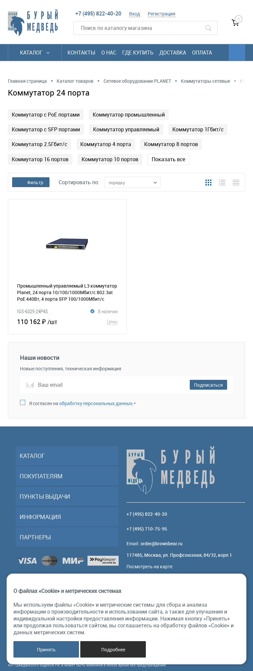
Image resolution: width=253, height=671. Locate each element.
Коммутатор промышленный (129, 114)
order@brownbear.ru (162, 543)
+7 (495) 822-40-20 (98, 13)
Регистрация (161, 14)
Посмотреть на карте (149, 566)
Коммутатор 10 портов (110, 159)
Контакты (81, 52)
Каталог (34, 52)
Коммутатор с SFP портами (46, 129)
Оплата (202, 52)
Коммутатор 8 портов (171, 144)
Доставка (172, 52)
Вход (134, 14)
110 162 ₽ (67, 321)
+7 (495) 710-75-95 (146, 529)
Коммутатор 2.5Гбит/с (39, 144)
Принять (46, 649)
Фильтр (30, 182)
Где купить (137, 52)
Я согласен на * (82, 403)
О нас (108, 52)
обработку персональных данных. (96, 403)
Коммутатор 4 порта (105, 144)
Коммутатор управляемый (126, 129)
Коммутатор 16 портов (40, 159)
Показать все (168, 159)
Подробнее (113, 649)
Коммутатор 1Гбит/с (198, 129)
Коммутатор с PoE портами (46, 114)
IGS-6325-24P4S (32, 311)
